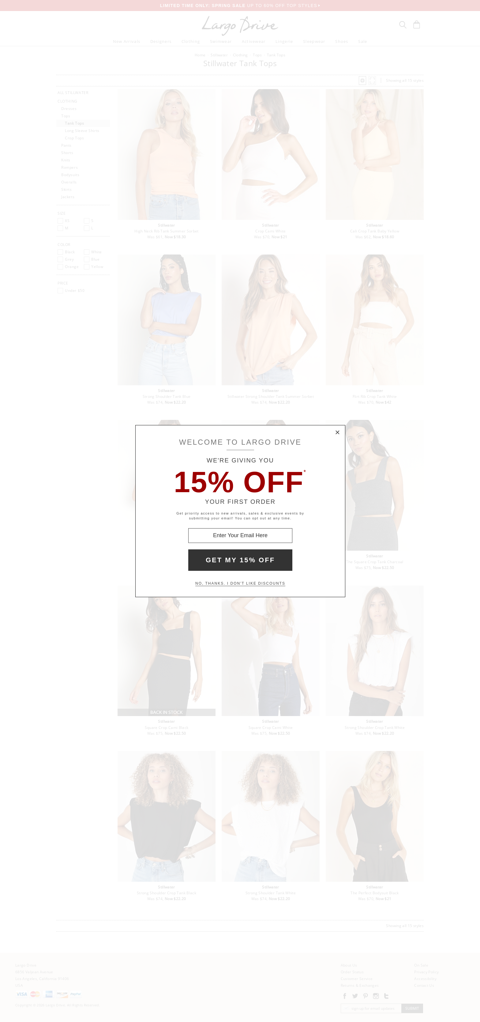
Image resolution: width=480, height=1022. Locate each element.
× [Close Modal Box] (337, 432)
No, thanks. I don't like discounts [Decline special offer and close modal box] (240, 583)
